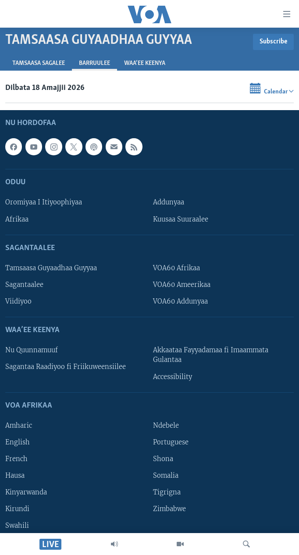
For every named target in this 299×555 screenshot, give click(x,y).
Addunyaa (168, 203)
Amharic (18, 426)
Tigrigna (167, 492)
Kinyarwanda (26, 492)
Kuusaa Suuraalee (180, 219)
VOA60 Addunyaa (180, 301)
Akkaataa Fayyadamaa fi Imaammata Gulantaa (210, 355)
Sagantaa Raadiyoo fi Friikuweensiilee (65, 367)
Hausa (15, 476)
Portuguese (171, 442)
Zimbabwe (169, 509)
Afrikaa (16, 219)
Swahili (17, 526)
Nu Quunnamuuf (31, 350)
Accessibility (172, 377)
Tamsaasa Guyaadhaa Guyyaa (51, 268)
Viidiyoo (18, 301)
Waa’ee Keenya (144, 63)
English (17, 442)
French (16, 459)
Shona (163, 459)
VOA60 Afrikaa (176, 268)
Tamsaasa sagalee (38, 63)
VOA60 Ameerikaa (181, 285)
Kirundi (17, 509)
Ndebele (166, 426)
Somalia (165, 476)
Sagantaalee (24, 285)
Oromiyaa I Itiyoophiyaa (43, 203)
